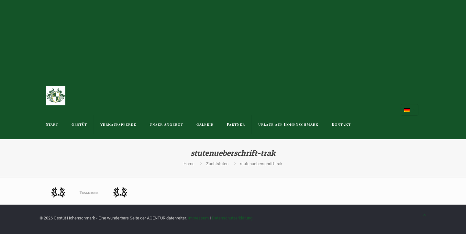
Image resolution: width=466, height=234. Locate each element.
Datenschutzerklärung (232, 218)
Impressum (198, 218)
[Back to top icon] (424, 215)
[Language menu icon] (409, 110)
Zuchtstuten (217, 163)
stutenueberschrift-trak (261, 163)
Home (188, 163)
